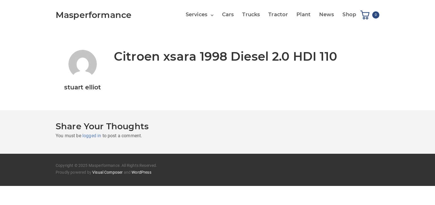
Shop (349, 14)
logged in (91, 135)
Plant (303, 14)
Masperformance (93, 15)
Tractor (278, 14)
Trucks (251, 14)
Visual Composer (107, 172)
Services (196, 14)
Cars (228, 14)
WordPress (141, 172)
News (326, 14)
